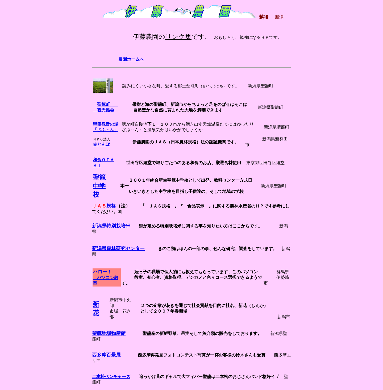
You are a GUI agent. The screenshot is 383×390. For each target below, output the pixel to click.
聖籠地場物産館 (109, 333)
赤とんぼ (101, 144)
